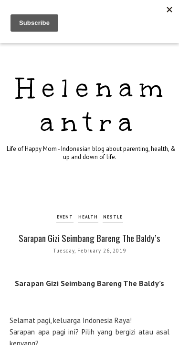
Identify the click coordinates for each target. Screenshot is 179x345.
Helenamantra (93, 105)
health (88, 216)
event (65, 216)
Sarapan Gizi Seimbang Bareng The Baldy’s (89, 237)
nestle (113, 216)
